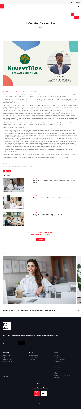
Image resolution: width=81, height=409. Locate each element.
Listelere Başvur (57, 361)
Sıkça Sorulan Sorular (33, 372)
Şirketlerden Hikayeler (7, 369)
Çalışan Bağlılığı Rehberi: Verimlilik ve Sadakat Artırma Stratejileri (51, 197)
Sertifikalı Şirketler (6, 357)
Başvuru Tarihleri (57, 355)
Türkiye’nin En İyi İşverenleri (60, 359)
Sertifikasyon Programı (7, 355)
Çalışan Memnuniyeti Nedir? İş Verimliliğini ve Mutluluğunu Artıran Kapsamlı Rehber (29, 310)
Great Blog (5, 367)
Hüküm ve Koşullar (58, 367)
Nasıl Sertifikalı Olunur (7, 359)
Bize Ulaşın (21, 343)
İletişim (30, 374)
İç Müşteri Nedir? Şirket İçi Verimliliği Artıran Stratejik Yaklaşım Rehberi (52, 215)
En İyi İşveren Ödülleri (33, 355)
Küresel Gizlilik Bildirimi (59, 369)
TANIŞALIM (40, 239)
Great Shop (5, 376)
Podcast (4, 372)
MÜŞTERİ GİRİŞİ (76, 2)
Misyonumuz (31, 367)
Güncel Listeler (57, 357)
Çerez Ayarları (57, 377)
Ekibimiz (30, 369)
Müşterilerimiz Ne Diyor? (8, 361)
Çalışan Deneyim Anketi (34, 357)
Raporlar (4, 374)
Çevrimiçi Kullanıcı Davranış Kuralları (62, 375)
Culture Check (32, 359)
